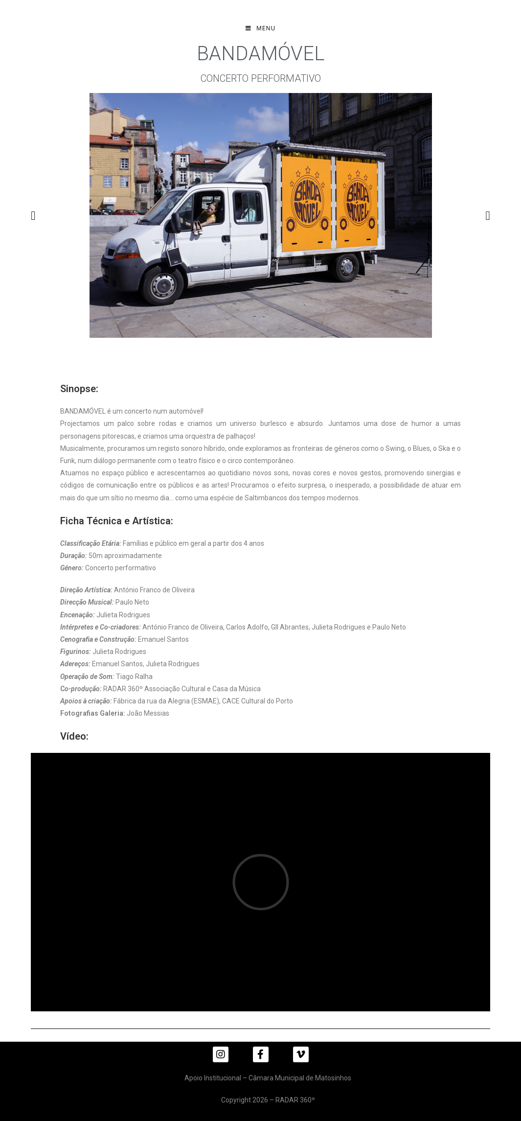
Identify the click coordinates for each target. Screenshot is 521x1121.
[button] (33, 216)
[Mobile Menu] (260, 28)
